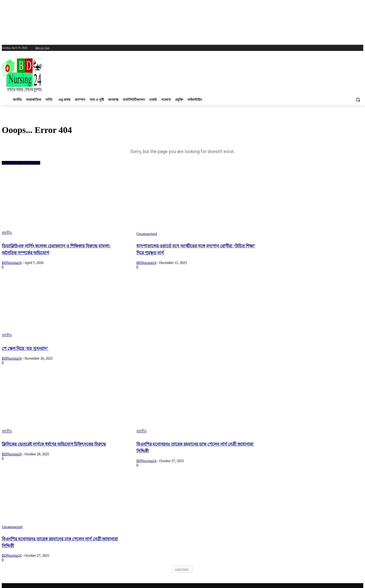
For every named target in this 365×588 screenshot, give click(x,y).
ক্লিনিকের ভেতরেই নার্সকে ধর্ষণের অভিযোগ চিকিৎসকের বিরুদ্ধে (54, 444)
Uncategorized (146, 234)
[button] (358, 99)
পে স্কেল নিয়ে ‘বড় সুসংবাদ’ (25, 348)
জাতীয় (7, 233)
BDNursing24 (12, 263)
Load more (182, 569)
